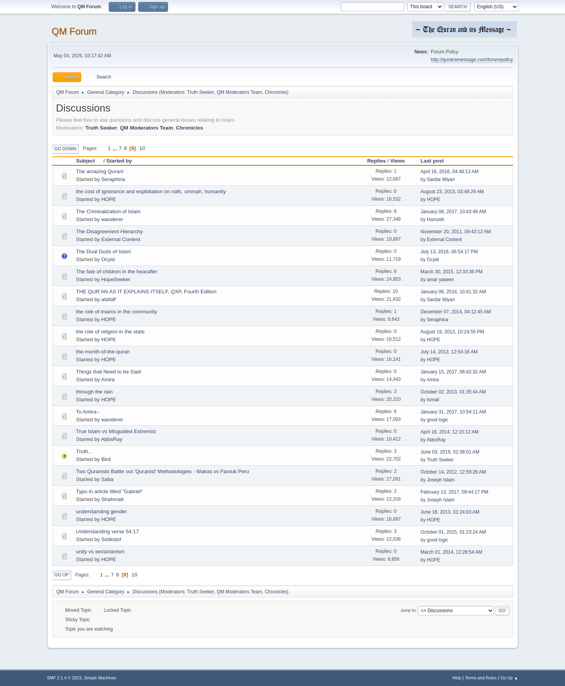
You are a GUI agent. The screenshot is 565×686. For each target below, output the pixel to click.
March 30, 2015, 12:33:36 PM (452, 271)
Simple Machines (100, 677)
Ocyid (108, 259)
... (116, 148)
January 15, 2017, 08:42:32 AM (453, 372)
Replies (376, 161)
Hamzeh (435, 219)
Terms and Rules (481, 677)
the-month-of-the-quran (103, 352)
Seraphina (113, 179)
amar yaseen (440, 279)
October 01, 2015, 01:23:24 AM (453, 532)
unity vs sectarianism (100, 551)
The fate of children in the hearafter (116, 271)
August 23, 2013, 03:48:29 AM (452, 191)
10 (142, 148)
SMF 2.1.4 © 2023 (64, 677)
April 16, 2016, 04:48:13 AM (450, 171)
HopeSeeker (115, 279)
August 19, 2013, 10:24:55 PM (452, 332)
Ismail (433, 399)
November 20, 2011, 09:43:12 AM (456, 231)
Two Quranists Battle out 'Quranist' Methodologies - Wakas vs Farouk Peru (162, 471)
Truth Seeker (200, 92)
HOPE (108, 199)
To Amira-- (88, 412)
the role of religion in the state (110, 332)
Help (456, 677)
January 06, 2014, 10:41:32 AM (453, 292)
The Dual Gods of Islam (103, 251)
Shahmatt (112, 499)
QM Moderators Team (239, 92)
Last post (432, 161)
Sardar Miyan (441, 179)
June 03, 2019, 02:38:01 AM (450, 452)
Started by (119, 161)
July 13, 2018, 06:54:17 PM (449, 251)
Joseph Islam (441, 480)
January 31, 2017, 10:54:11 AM (453, 412)
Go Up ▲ (509, 677)
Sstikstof (111, 539)
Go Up (62, 575)
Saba (107, 479)
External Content (120, 239)
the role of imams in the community (116, 312)
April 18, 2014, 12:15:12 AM (450, 432)
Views (397, 161)
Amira (108, 379)
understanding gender (101, 511)
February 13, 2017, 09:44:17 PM (454, 492)
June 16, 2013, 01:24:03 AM (450, 512)
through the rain (94, 392)
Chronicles (276, 92)
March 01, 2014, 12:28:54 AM (451, 552)
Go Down (66, 148)
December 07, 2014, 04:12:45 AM (456, 312)
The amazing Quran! (100, 171)
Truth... (84, 451)
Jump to (407, 610)
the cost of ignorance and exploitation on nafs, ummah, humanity (151, 191)
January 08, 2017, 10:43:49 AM (453, 211)
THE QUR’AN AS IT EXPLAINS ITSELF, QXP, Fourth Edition (146, 292)
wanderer (112, 219)
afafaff (108, 299)
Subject (89, 161)
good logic (437, 420)
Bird (106, 459)
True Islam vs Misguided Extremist (116, 431)
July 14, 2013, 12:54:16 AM (449, 352)
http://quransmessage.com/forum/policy (472, 59)
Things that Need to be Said (108, 372)
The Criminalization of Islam (108, 211)
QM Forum (74, 31)
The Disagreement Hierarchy (109, 231)
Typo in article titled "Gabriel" (109, 491)
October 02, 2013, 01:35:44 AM (453, 392)
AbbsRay (111, 439)
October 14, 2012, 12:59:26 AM (453, 472)
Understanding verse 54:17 (107, 531)
